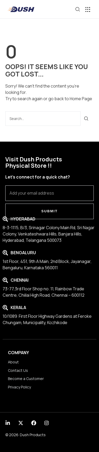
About (13, 361)
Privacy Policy (19, 387)
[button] (87, 9)
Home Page (81, 99)
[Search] (86, 118)
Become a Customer (26, 378)
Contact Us (18, 370)
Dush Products (33, 434)
